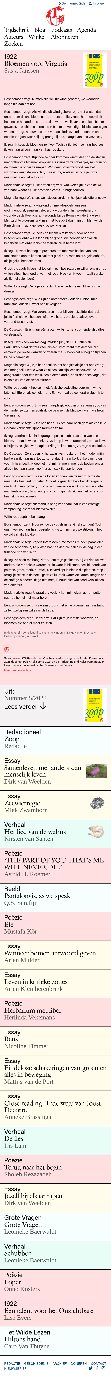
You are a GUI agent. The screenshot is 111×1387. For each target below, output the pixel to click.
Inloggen (97, 3)
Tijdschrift (16, 29)
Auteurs (13, 36)
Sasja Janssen (21, 70)
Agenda (86, 29)
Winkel (37, 36)
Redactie (12, 1363)
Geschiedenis (36, 1363)
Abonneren (64, 36)
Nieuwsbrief (15, 1368)
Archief (60, 1363)
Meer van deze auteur (17, 670)
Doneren (79, 1363)
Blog (40, 29)
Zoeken (13, 43)
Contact (98, 1363)
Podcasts (61, 29)
